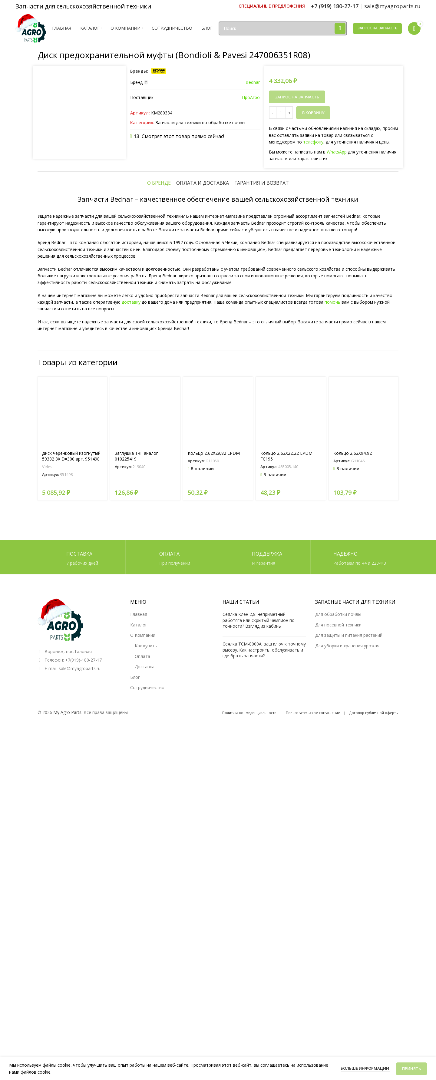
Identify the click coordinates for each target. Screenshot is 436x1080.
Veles (47, 828)
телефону (313, 142)
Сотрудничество (147, 1039)
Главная (138, 966)
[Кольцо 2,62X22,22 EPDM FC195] (290, 773)
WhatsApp (337, 152)
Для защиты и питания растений (348, 987)
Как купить (146, 997)
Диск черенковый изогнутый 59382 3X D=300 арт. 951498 (71, 817)
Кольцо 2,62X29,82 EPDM (214, 814)
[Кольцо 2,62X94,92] (363, 773)
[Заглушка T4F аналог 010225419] (145, 773)
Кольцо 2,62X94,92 (352, 814)
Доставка (144, 1018)
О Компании (142, 987)
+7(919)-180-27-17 (83, 1012)
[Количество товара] (281, 112)
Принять (411, 1068)
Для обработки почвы (338, 966)
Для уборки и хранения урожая (347, 997)
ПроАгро (251, 97)
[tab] (159, 544)
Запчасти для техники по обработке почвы (200, 122)
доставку (131, 663)
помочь (332, 663)
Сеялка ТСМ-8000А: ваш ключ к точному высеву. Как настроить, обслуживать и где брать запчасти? (264, 1001)
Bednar (253, 82)
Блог (135, 1029)
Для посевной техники (338, 976)
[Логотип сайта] (30, 28)
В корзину (313, 112)
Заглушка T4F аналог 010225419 (136, 817)
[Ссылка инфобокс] (272, 6)
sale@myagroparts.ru (80, 1020)
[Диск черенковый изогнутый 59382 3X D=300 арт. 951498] (72, 773)
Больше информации (365, 1068)
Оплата (142, 1008)
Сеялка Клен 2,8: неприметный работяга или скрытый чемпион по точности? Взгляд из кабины (259, 972)
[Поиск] (283, 28)
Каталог (138, 976)
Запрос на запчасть (377, 28)
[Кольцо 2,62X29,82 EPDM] (218, 773)
